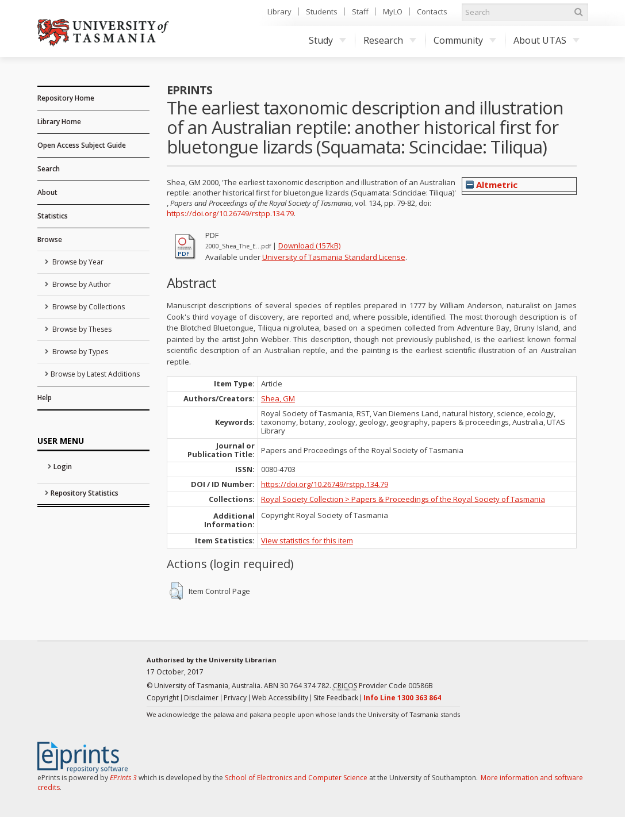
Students (322, 11)
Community (465, 40)
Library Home (59, 121)
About (47, 192)
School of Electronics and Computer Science (296, 778)
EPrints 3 (123, 778)
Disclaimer (201, 698)
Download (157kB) (309, 245)
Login (62, 466)
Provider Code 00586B (383, 686)
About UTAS (546, 40)
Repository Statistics (84, 493)
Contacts (432, 11)
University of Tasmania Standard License (333, 257)
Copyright (163, 698)
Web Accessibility (280, 698)
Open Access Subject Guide (81, 145)
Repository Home (65, 98)
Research (389, 40)
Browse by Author (81, 284)
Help (44, 397)
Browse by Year (77, 262)
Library (279, 11)
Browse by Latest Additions (95, 374)
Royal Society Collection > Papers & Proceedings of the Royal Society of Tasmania (403, 499)
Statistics (52, 216)
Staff (360, 11)
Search (48, 169)
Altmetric (491, 184)
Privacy (235, 698)
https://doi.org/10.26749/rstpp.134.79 (230, 213)
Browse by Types (79, 351)
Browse (49, 239)
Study (327, 40)
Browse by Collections (88, 307)
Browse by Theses (81, 329)
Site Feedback (335, 698)
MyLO (392, 11)
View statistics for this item (307, 540)
